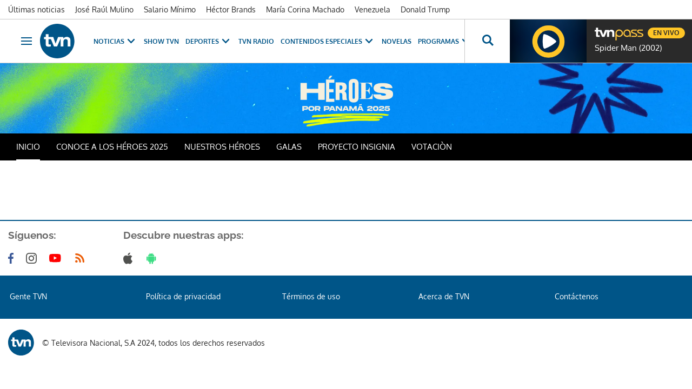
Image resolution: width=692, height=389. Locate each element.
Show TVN (161, 41)
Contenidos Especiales (328, 41)
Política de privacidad (183, 296)
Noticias (115, 41)
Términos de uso (311, 296)
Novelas (396, 41)
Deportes (208, 41)
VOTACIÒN (431, 147)
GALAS (289, 147)
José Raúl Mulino (104, 9)
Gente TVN (28, 296)
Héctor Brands (231, 9)
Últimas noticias (36, 9)
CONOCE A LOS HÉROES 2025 (112, 147)
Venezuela (372, 9)
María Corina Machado (305, 9)
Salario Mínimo (170, 9)
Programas (445, 41)
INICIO (28, 147)
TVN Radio (256, 41)
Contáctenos (576, 296)
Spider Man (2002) (628, 48)
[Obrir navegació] (26, 41)
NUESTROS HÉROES (222, 147)
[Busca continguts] (487, 41)
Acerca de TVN (443, 296)
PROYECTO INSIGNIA (356, 147)
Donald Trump (425, 9)
